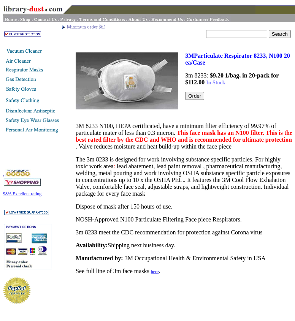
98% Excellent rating (22, 193)
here (155, 271)
